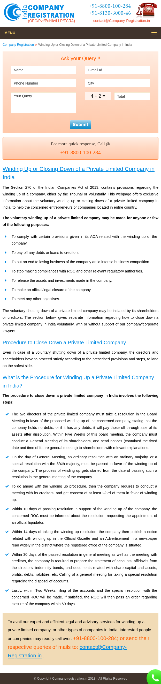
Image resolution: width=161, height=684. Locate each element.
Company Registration (18, 45)
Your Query (43, 102)
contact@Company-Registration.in (121, 21)
